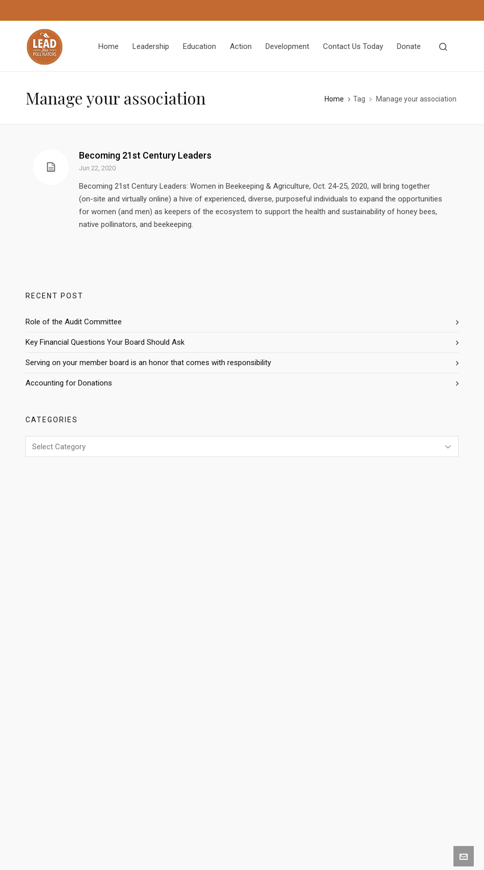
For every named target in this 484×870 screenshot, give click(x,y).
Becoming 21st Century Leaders (145, 155)
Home (334, 99)
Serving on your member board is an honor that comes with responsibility (148, 362)
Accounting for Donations (68, 383)
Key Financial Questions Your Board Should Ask (104, 342)
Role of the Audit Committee (73, 321)
